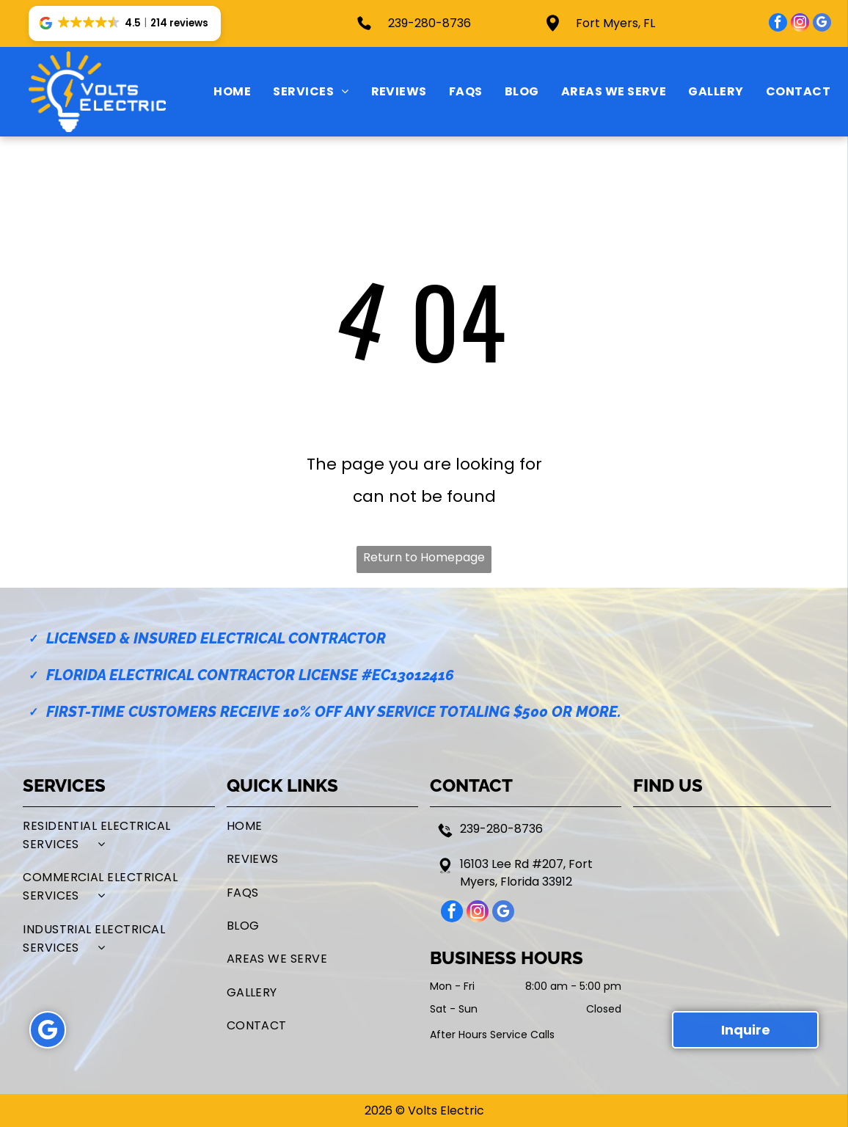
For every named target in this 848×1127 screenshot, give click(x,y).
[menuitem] (221, 92)
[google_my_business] (822, 24)
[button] (125, 23)
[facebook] (778, 24)
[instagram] (800, 24)
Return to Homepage (424, 557)
